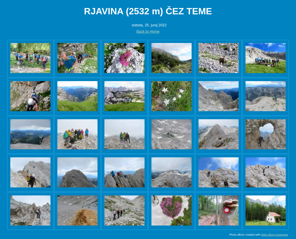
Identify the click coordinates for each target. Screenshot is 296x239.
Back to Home (148, 31)
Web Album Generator (274, 234)
